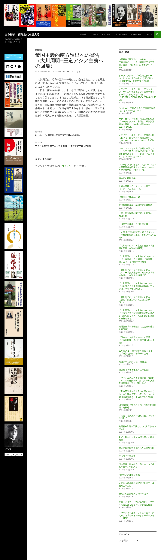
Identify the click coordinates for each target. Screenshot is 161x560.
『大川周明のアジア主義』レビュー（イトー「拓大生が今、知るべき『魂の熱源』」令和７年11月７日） (136, 272)
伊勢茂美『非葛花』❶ (129, 197)
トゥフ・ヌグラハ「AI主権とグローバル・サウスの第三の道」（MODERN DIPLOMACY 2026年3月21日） (136, 78)
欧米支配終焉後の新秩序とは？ (133, 494)
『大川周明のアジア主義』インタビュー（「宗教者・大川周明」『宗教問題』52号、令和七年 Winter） (136, 259)
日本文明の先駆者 (120, 34)
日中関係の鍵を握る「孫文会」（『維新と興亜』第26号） (136, 465)
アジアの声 (106, 34)
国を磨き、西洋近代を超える (22, 34)
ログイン (66, 165)
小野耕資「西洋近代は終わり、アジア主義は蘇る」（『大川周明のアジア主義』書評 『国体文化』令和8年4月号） (136, 63)
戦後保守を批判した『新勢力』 (133, 361)
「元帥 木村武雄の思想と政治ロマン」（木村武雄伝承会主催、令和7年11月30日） (137, 235)
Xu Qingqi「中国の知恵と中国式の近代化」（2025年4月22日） (137, 109)
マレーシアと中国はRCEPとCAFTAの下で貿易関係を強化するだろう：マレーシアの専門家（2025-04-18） (137, 167)
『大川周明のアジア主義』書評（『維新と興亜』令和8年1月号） (136, 246)
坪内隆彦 (83, 34)
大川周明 (38, 50)
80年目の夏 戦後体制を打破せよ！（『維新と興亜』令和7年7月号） (136, 352)
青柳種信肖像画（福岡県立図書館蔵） (136, 205)
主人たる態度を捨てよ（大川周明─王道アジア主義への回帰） (70, 144)
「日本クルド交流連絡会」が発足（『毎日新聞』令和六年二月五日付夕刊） (136, 340)
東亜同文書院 (136, 34)
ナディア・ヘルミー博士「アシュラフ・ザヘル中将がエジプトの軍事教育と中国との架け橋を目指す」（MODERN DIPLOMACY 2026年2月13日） (137, 94)
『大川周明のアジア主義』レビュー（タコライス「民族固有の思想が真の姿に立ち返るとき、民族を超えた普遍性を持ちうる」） (136, 314)
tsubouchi (60, 71)
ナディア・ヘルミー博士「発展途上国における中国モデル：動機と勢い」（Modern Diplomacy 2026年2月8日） (137, 138)
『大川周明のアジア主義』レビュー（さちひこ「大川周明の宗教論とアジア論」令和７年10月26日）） (136, 286)
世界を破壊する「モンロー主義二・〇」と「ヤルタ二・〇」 (135, 187)
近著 (94, 34)
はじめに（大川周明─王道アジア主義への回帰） (70, 133)
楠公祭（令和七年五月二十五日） (134, 369)
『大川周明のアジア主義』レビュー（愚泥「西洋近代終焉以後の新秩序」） (135, 299)
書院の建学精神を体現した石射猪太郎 (136, 448)
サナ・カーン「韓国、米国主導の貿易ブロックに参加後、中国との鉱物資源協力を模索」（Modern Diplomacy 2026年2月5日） (136, 122)
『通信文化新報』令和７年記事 (133, 224)
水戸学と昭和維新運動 (129, 475)
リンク (147, 34)
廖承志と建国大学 (127, 178)
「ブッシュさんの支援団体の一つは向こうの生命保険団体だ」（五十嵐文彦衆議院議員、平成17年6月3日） (136, 380)
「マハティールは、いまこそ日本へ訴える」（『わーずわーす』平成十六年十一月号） (136, 515)
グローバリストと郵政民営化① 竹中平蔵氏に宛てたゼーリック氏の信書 (136, 503)
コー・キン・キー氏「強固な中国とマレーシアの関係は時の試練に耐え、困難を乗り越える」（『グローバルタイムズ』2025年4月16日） (136, 152)
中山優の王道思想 (127, 456)
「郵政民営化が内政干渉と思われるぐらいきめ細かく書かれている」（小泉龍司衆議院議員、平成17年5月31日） (136, 394)
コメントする (75, 71)
